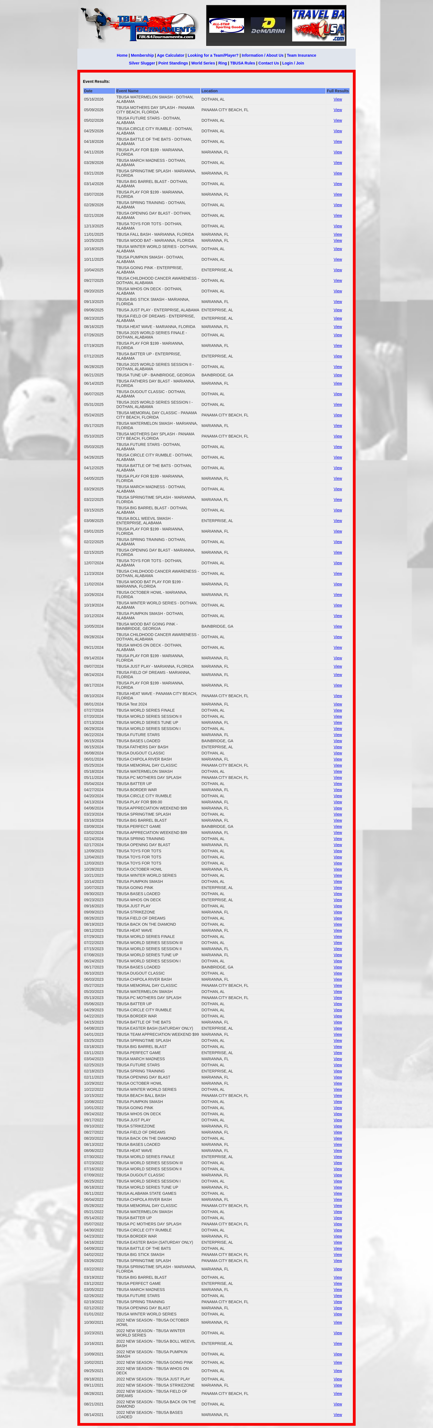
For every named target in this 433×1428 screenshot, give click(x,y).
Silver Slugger (142, 63)
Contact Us (269, 63)
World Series (203, 63)
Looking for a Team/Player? (213, 55)
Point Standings (173, 63)
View (338, 99)
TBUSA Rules (242, 63)
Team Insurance (301, 55)
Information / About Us (263, 55)
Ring (222, 63)
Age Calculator (170, 55)
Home (122, 55)
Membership (142, 55)
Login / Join (293, 63)
